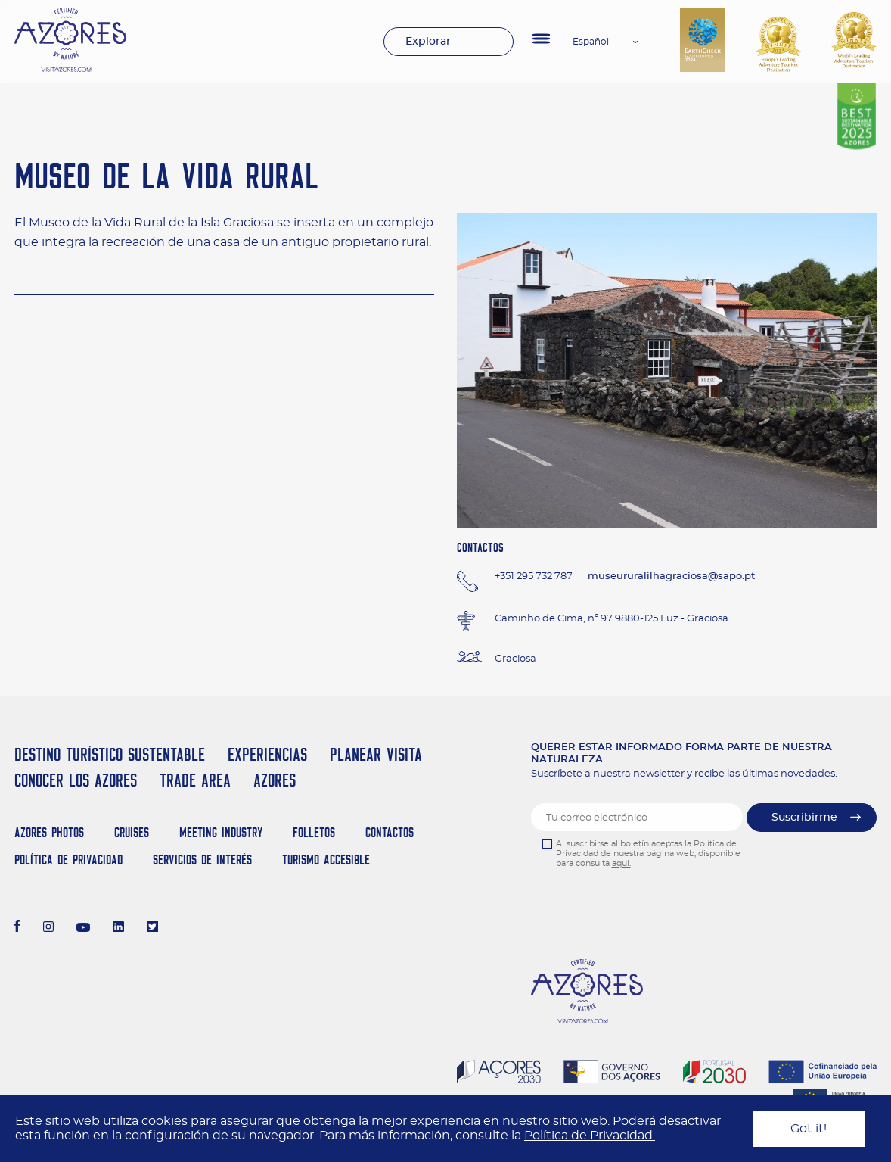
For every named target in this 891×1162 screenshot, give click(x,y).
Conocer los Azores (75, 780)
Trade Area (195, 780)
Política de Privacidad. (589, 1135)
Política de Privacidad (68, 859)
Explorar (428, 41)
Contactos (389, 832)
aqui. (621, 863)
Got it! (808, 1129)
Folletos (314, 832)
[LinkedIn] (118, 928)
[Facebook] (17, 928)
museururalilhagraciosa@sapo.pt (671, 576)
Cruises (131, 832)
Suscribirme (804, 817)
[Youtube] (83, 928)
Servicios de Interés (202, 859)
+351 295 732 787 (534, 576)
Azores (274, 780)
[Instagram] (48, 928)
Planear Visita (376, 754)
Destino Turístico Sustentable (109, 754)
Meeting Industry (220, 832)
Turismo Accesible (326, 859)
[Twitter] (152, 928)
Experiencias (267, 754)
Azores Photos (49, 832)
